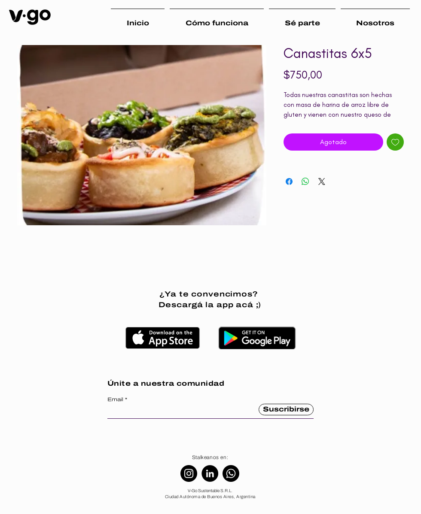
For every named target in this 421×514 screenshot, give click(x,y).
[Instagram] (188, 473)
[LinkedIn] (209, 473)
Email (115, 399)
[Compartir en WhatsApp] (305, 181)
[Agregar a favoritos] (395, 142)
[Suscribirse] (286, 409)
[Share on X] (322, 181)
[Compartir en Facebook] (289, 181)
